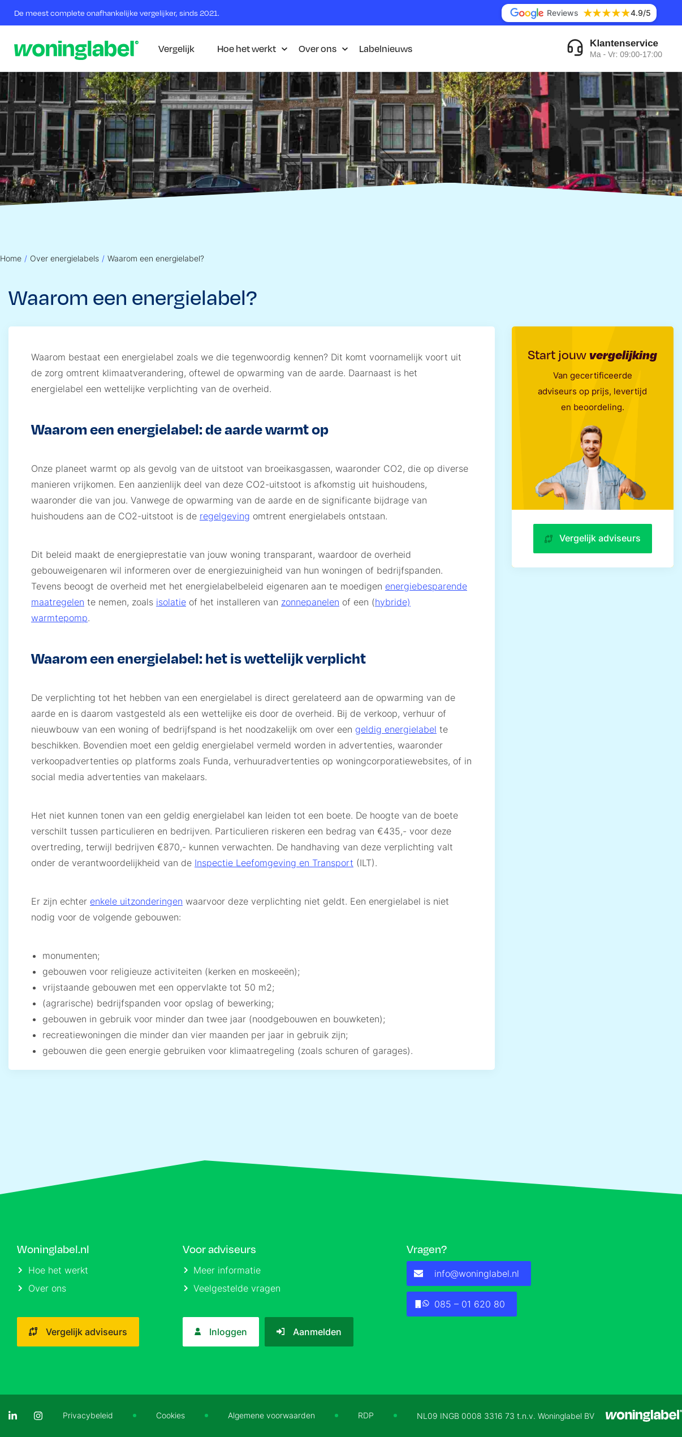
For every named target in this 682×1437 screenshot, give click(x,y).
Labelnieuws (385, 48)
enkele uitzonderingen (136, 901)
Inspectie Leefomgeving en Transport (274, 862)
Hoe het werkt (246, 48)
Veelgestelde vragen (232, 1288)
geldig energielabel (396, 729)
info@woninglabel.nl (467, 1273)
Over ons (317, 48)
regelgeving (225, 516)
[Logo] (76, 48)
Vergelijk (176, 48)
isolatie (171, 602)
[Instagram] (38, 1416)
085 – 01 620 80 (459, 1304)
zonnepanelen (310, 602)
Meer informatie (222, 1270)
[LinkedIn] (13, 1416)
